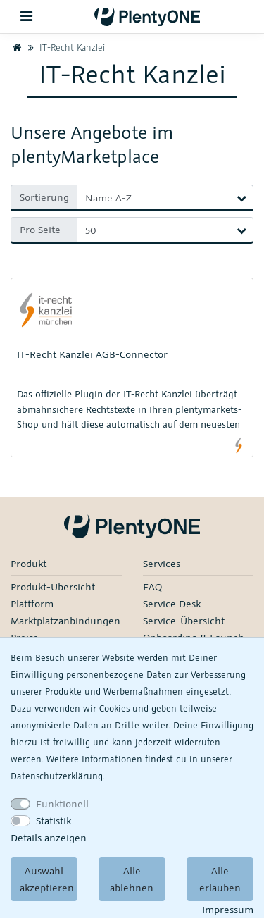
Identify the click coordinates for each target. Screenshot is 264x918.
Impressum (227, 909)
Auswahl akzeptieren (47, 879)
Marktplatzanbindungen (65, 620)
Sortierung (44, 197)
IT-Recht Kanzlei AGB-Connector (92, 354)
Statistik (53, 820)
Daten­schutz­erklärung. (58, 775)
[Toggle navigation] (26, 16)
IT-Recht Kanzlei (65, 47)
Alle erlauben (220, 879)
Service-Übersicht (184, 620)
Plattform (32, 603)
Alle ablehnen (131, 879)
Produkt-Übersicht (53, 586)
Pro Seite (40, 229)
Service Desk (172, 603)
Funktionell (62, 803)
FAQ (152, 586)
